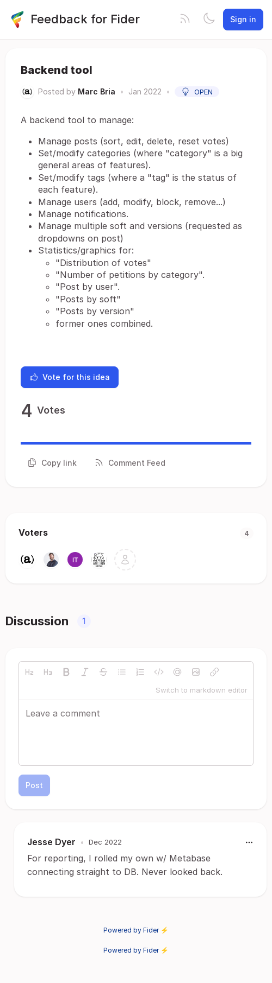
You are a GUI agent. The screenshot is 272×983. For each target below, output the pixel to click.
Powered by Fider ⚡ (136, 930)
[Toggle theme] (209, 19)
